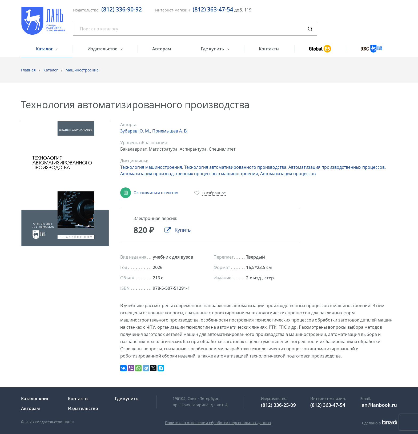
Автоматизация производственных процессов (336, 167)
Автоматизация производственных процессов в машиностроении (189, 173)
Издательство (103, 49)
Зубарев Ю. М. (135, 131)
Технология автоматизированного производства (235, 167)
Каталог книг (35, 398)
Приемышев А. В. (170, 131)
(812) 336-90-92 (121, 9)
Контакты (269, 49)
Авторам (161, 49)
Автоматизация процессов (288, 173)
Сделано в (379, 422)
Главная (28, 70)
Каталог (45, 49)
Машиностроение (82, 70)
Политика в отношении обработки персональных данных (218, 422)
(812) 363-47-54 (213, 9)
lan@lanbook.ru (378, 405)
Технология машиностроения (151, 167)
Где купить (213, 49)
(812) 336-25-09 (278, 405)
